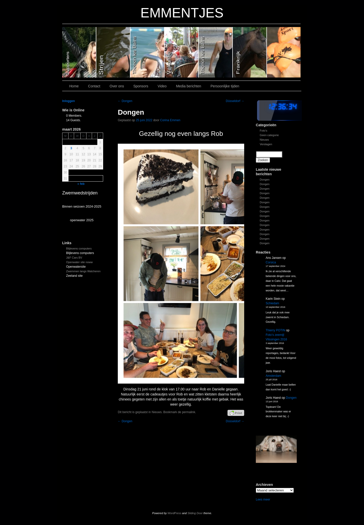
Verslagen (266, 144)
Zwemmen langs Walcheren (83, 271)
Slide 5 (113, 52)
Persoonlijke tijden (225, 86)
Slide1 (250, 52)
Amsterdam (273, 376)
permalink (188, 412)
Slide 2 (216, 52)
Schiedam (272, 303)
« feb (80, 184)
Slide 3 (182, 52)
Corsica (271, 262)
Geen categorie (269, 135)
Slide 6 (79, 52)
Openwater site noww (79, 262)
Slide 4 (147, 52)
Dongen (265, 179)
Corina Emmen (170, 120)
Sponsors (140, 86)
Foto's (263, 130)
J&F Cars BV (74, 257)
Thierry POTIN (275, 330)
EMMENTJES (182, 12)
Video (162, 86)
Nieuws (264, 139)
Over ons (117, 86)
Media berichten (188, 86)
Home (74, 86)
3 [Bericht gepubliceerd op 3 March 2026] (71, 148)
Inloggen (68, 101)
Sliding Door (195, 513)
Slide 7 (284, 52)
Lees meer (263, 499)
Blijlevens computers (79, 248)
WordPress (174, 513)
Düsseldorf (235, 101)
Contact (94, 86)
